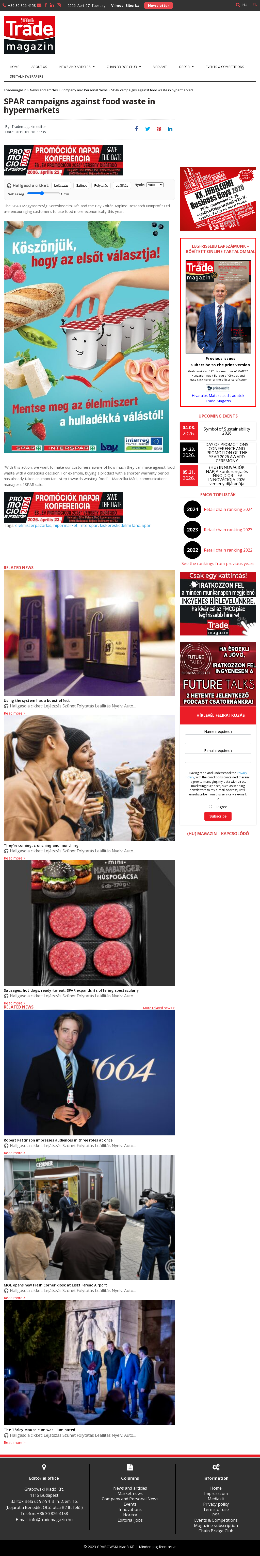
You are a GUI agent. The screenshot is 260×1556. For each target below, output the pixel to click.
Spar (144, 525)
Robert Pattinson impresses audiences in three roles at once (57, 1140)
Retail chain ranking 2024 (228, 509)
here (207, 379)
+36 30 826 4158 (22, 5)
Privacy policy (216, 1504)
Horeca (130, 1515)
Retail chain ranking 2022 (228, 550)
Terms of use (216, 1509)
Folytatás (101, 185)
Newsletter (158, 5)
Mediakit (160, 66)
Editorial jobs (130, 1520)
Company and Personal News (130, 1499)
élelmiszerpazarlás (33, 525)
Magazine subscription (216, 1525)
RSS (216, 1515)
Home (14, 66)
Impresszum (216, 1493)
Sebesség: (38, 193)
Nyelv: (149, 184)
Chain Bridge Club (216, 1531)
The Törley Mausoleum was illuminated (39, 1429)
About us (39, 66)
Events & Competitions (225, 66)
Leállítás (122, 185)
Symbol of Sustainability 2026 (227, 431)
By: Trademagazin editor (25, 126)
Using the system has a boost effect (36, 700)
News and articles (130, 1488)
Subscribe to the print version (221, 364)
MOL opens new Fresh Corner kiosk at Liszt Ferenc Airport (55, 1285)
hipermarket (65, 525)
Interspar (88, 525)
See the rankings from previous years (218, 563)
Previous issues (220, 358)
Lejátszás (61, 185)
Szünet (81, 185)
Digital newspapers (26, 76)
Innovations (130, 1509)
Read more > (14, 1003)
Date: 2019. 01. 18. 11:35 (25, 131)
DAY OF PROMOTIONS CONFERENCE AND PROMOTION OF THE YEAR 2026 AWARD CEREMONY (227, 453)
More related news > (159, 1007)
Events (130, 1504)
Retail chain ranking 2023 (228, 529)
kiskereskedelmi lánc (118, 525)
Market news (130, 1493)
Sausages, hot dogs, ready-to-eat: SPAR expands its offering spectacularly (70, 990)
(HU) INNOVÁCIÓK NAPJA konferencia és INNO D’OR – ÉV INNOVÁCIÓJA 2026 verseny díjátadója (227, 475)
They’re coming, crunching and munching (40, 845)
